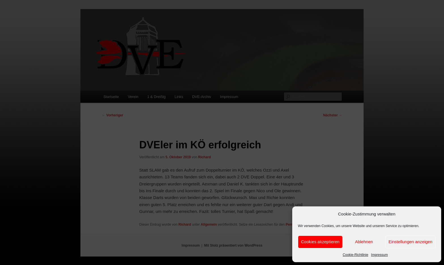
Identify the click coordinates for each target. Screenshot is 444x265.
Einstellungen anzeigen (410, 241)
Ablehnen (364, 241)
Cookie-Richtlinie (355, 255)
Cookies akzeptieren (320, 241)
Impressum (379, 255)
